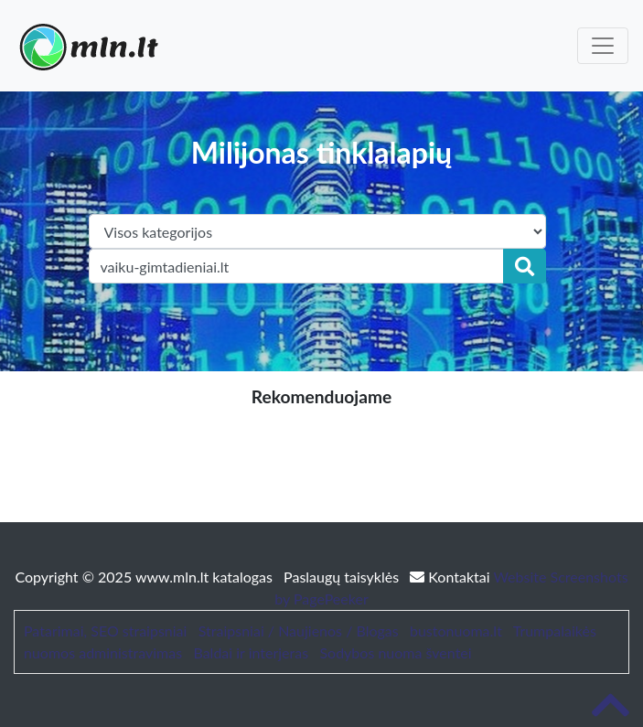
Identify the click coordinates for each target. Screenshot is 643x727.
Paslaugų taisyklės (343, 576)
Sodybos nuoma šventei (395, 652)
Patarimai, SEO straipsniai (105, 630)
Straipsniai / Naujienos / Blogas (298, 630)
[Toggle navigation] (602, 45)
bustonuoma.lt (456, 630)
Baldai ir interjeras (250, 652)
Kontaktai (451, 576)
